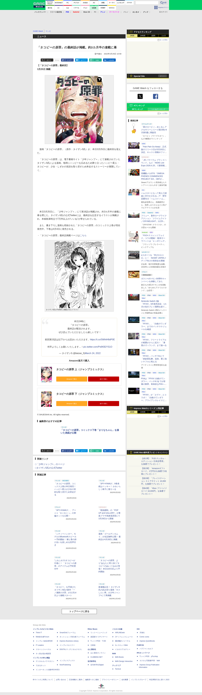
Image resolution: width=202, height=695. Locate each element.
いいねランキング (158, 109)
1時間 (132, 36)
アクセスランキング (142, 32)
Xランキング (139, 105)
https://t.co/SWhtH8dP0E (102, 339)
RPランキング (137, 109)
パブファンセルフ (146, 649)
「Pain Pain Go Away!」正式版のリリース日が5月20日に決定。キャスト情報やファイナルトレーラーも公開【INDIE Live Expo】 (154, 152)
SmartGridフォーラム (68, 633)
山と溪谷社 (92, 649)
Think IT (39, 633)
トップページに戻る (79, 611)
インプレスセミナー (67, 645)
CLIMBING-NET (96, 657)
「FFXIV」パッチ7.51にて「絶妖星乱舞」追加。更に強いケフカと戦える (154, 359)
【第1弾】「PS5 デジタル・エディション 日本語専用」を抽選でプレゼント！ (153, 461)
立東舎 (93, 645)
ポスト (49, 60)
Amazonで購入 (71, 379)
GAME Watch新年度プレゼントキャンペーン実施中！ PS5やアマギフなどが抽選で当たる (151, 453)
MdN (114, 654)
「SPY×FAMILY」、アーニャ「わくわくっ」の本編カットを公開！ (65, 513)
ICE (138, 629)
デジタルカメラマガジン (45, 661)
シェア (69, 60)
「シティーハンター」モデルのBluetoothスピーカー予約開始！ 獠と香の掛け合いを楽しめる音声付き (65, 539)
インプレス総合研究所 (44, 641)
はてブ (83, 60)
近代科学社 (92, 661)
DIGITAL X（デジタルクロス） (71, 649)
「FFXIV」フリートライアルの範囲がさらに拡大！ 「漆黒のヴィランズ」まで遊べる (154, 342)
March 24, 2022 (93, 353)
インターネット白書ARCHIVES (47, 670)
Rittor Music (92, 629)
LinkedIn (111, 60)
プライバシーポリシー (110, 680)
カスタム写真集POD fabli (150, 661)
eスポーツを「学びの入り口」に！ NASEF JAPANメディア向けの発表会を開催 (153, 258)
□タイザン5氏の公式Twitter (48, 468)
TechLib (118, 669)
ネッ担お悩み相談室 (43, 654)
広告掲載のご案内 (75, 680)
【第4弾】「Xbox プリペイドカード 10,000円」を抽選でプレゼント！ (154, 491)
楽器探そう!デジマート (99, 637)
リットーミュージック (98, 633)
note (97, 60)
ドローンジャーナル (43, 649)
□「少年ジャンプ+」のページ (50, 464)
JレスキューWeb (121, 645)
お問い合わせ (61, 680)
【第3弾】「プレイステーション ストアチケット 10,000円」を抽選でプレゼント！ (153, 481)
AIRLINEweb (120, 633)
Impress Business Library (69, 641)
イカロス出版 (117, 629)
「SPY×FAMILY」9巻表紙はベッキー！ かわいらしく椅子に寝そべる (109, 486)
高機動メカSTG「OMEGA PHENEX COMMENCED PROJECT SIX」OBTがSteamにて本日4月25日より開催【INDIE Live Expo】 (153, 179)
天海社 (142, 633)
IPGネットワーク (143, 653)
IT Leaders (40, 645)
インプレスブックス (67, 661)
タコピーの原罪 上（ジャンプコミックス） (80, 369)
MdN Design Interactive (124, 661)
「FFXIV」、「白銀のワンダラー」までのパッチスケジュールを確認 (154, 326)
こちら (83, 235)
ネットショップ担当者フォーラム (72, 637)
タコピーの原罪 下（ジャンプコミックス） (80, 393)
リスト (57, 60)
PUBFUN (140, 645)
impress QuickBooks (147, 641)
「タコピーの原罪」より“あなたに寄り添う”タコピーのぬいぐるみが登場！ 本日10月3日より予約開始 (109, 566)
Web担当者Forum (42, 637)
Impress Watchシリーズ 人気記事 (149, 408)
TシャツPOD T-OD (98, 641)
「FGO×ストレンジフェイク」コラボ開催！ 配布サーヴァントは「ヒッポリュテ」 (154, 238)
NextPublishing (65, 665)
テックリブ (116, 665)
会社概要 (124, 680)
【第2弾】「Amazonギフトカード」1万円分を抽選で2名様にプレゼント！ (154, 471)
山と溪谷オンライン (98, 653)
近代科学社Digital (97, 665)
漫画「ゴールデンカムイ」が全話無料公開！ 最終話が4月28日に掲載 (109, 537)
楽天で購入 (103, 379)
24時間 (142, 36)
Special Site (139, 76)
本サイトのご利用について (43, 680)
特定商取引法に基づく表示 (159, 680)
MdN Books (119, 657)
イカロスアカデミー (122, 649)
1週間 (153, 36)
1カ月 (164, 36)
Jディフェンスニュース (124, 637)
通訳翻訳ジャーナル (122, 641)
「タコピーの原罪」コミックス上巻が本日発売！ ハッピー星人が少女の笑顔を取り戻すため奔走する (65, 489)
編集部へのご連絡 (92, 680)
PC (95, 12)
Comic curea (144, 637)
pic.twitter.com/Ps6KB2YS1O (97, 347)
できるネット (41, 665)
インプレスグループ (138, 680)
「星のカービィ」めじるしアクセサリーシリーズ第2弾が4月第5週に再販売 (154, 130)
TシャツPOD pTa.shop (149, 656)
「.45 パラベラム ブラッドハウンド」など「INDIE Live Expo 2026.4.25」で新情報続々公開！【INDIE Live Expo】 (154, 165)
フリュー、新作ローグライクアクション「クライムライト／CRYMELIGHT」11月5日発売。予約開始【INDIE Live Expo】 (154, 221)
